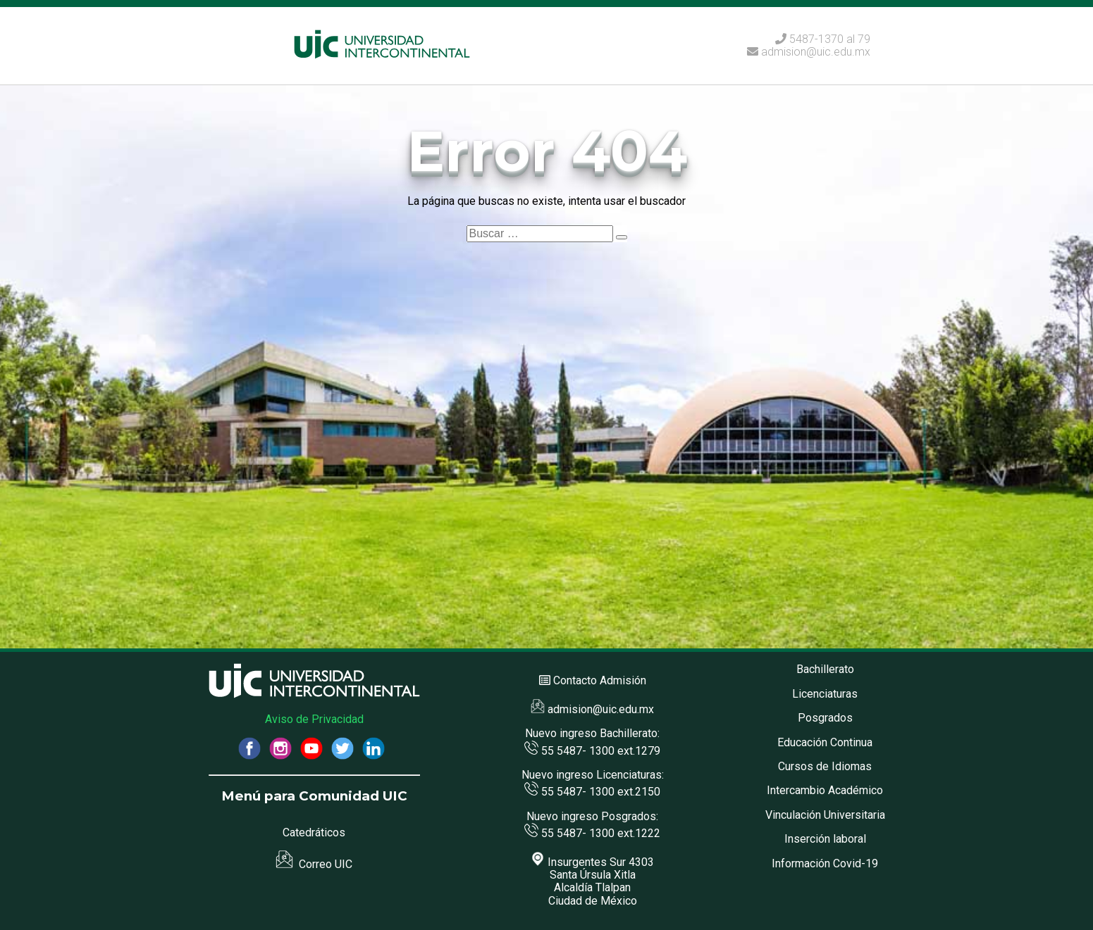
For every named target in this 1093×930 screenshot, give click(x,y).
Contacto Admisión (599, 680)
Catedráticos (314, 832)
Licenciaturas (825, 693)
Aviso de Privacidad (314, 719)
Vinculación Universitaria (825, 815)
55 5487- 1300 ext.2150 (592, 791)
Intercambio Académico (825, 790)
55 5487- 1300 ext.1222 (592, 833)
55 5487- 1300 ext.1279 (592, 751)
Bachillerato (825, 669)
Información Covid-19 (825, 863)
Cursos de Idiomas (825, 766)
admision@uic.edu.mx (808, 51)
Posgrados (825, 717)
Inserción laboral (825, 839)
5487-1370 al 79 (829, 39)
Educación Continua (824, 742)
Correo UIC (314, 864)
